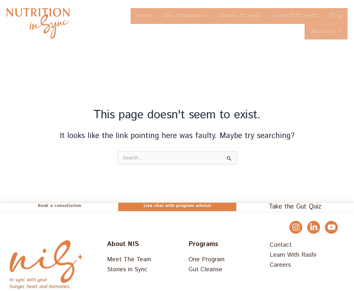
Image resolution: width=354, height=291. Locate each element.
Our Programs (193, 16)
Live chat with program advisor (177, 206)
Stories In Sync (253, 16)
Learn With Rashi (315, 16)
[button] (193, 16)
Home (145, 16)
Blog (283, 32)
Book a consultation (59, 206)
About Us (322, 32)
